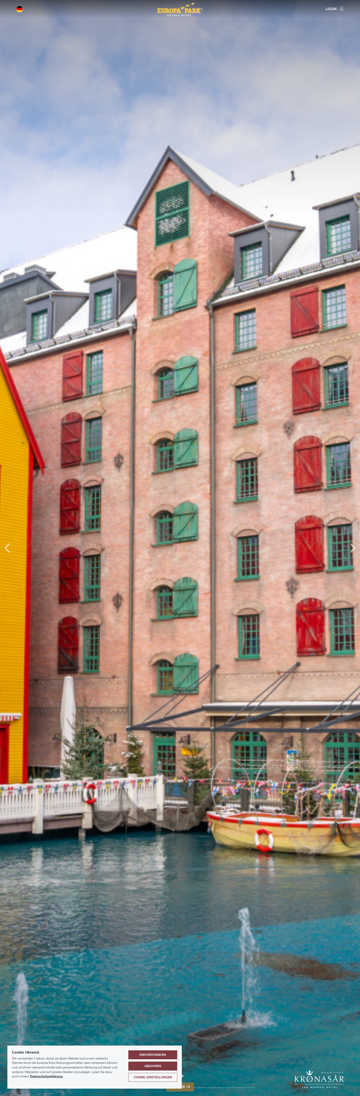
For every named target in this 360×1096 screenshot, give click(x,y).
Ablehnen (152, 1066)
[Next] (352, 548)
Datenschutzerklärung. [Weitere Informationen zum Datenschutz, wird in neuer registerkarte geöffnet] (46, 1076)
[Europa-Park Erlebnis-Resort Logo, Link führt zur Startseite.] (179, 10)
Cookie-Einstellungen (153, 1077)
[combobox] (180, 548)
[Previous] (8, 548)
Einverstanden (153, 1055)
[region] (94, 1067)
